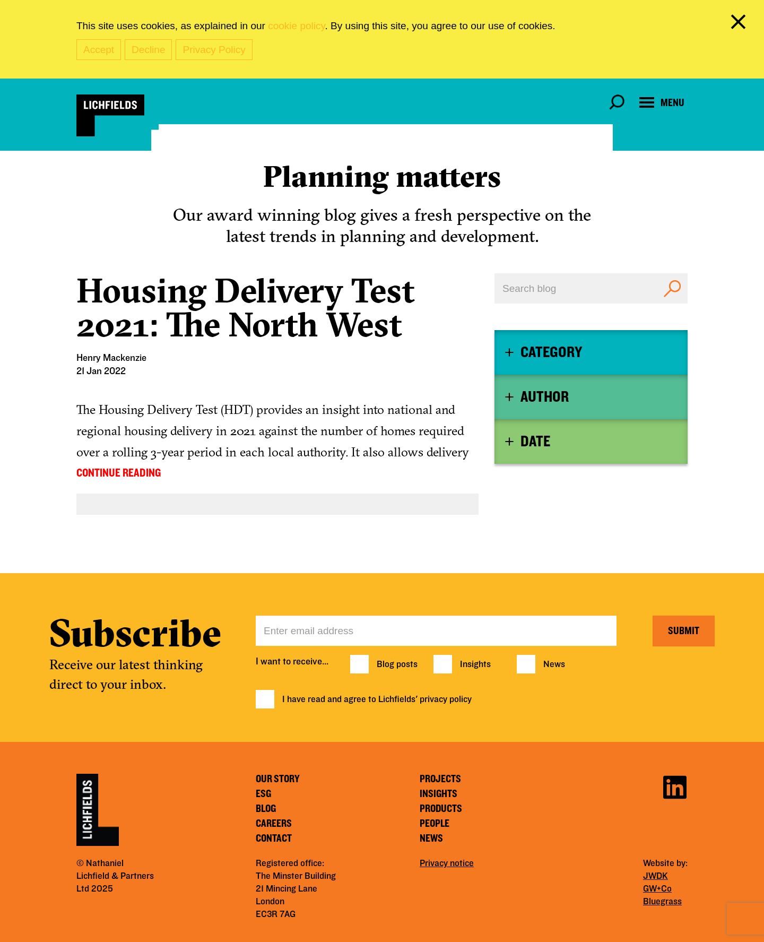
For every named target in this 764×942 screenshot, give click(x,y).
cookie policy (296, 25)
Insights (475, 664)
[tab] (591, 352)
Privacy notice (447, 863)
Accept (98, 49)
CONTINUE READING (118, 473)
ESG (263, 794)
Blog (266, 808)
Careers (274, 823)
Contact (274, 838)
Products (441, 808)
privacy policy (446, 699)
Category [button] (551, 352)
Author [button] (544, 397)
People (434, 823)
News (554, 664)
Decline (148, 49)
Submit (683, 631)
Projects (440, 779)
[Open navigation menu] (662, 102)
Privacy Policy (214, 49)
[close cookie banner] (740, 24)
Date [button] (535, 442)
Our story (278, 779)
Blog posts (397, 664)
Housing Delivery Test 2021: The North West (245, 307)
